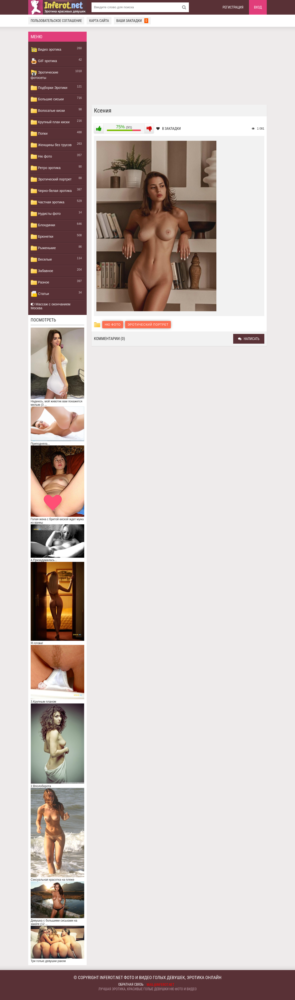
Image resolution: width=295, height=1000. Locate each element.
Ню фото (41, 156)
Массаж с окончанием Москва (50, 306)
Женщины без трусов (51, 145)
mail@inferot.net (161, 985)
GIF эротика (44, 61)
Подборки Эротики (49, 88)
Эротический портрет (51, 179)
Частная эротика (47, 202)
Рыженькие (43, 248)
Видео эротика (46, 50)
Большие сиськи (47, 99)
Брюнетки (42, 237)
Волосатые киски (48, 111)
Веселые (41, 259)
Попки (39, 134)
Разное (40, 282)
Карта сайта (99, 21)
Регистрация (233, 7)
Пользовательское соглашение (56, 21)
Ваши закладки (132, 20)
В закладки (168, 129)
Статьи (40, 294)
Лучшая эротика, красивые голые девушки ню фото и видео (147, 989)
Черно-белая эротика (51, 191)
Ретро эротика (46, 168)
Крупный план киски (50, 122)
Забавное (42, 271)
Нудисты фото (46, 214)
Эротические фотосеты (44, 74)
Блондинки (43, 225)
